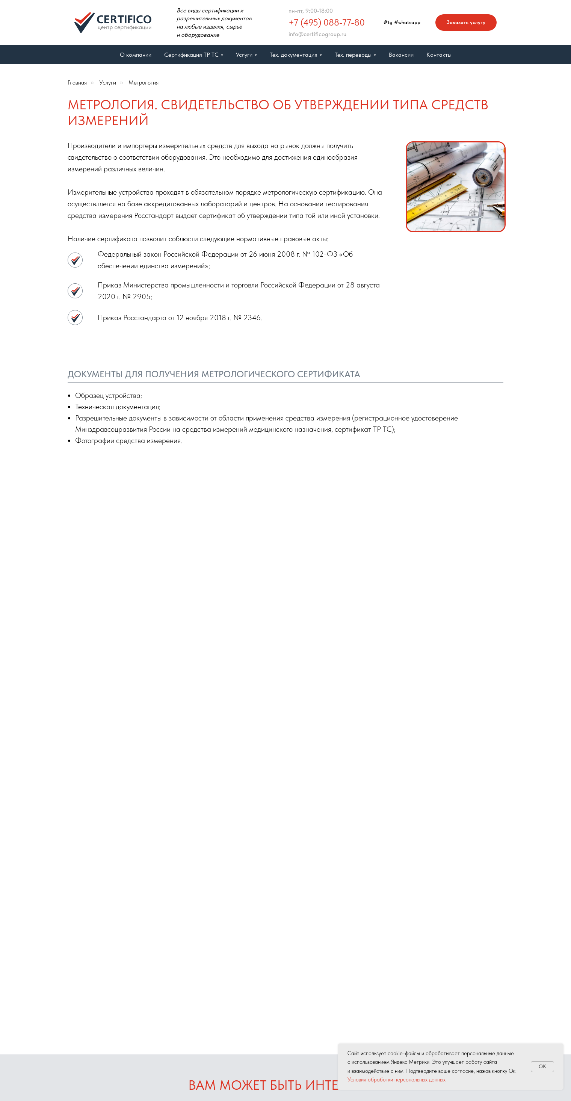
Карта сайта (354, 911)
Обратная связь (358, 920)
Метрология (143, 82)
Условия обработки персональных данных (396, 1079)
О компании (135, 54)
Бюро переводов (292, 934)
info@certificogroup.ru (317, 34)
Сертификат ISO (224, 1015)
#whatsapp (407, 22)
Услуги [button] (244, 54)
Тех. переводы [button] (353, 54)
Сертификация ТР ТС (298, 948)
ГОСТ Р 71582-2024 (228, 1029)
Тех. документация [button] (293, 54)
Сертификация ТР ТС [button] (191, 54)
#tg (388, 22)
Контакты (439, 54)
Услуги (107, 82)
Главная (77, 82)
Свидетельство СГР (295, 962)
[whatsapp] (462, 918)
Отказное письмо (225, 987)
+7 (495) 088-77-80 (327, 22)
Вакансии (401, 54)
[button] (466, 22)
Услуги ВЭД (217, 1001)
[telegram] (446, 918)
